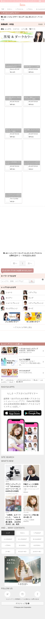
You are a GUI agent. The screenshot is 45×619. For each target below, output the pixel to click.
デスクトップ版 (22, 603)
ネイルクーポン (22, 551)
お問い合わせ (35, 599)
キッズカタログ (22, 539)
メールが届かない (26, 599)
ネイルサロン (22, 545)
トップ (8, 533)
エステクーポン (37, 551)
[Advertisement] (22, 228)
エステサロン (37, 545)
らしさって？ (9, 599)
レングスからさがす (8, 287)
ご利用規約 (17, 599)
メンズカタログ (8, 539)
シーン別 (24, 29)
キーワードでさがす (8, 276)
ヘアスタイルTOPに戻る (22, 327)
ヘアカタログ (37, 533)
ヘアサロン (8, 545)
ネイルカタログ (37, 539)
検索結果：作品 (23, 24)
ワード (33, 29)
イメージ (16, 29)
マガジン (22, 533)
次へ (30, 263)
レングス (8, 29)
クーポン (8, 551)
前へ (15, 263)
